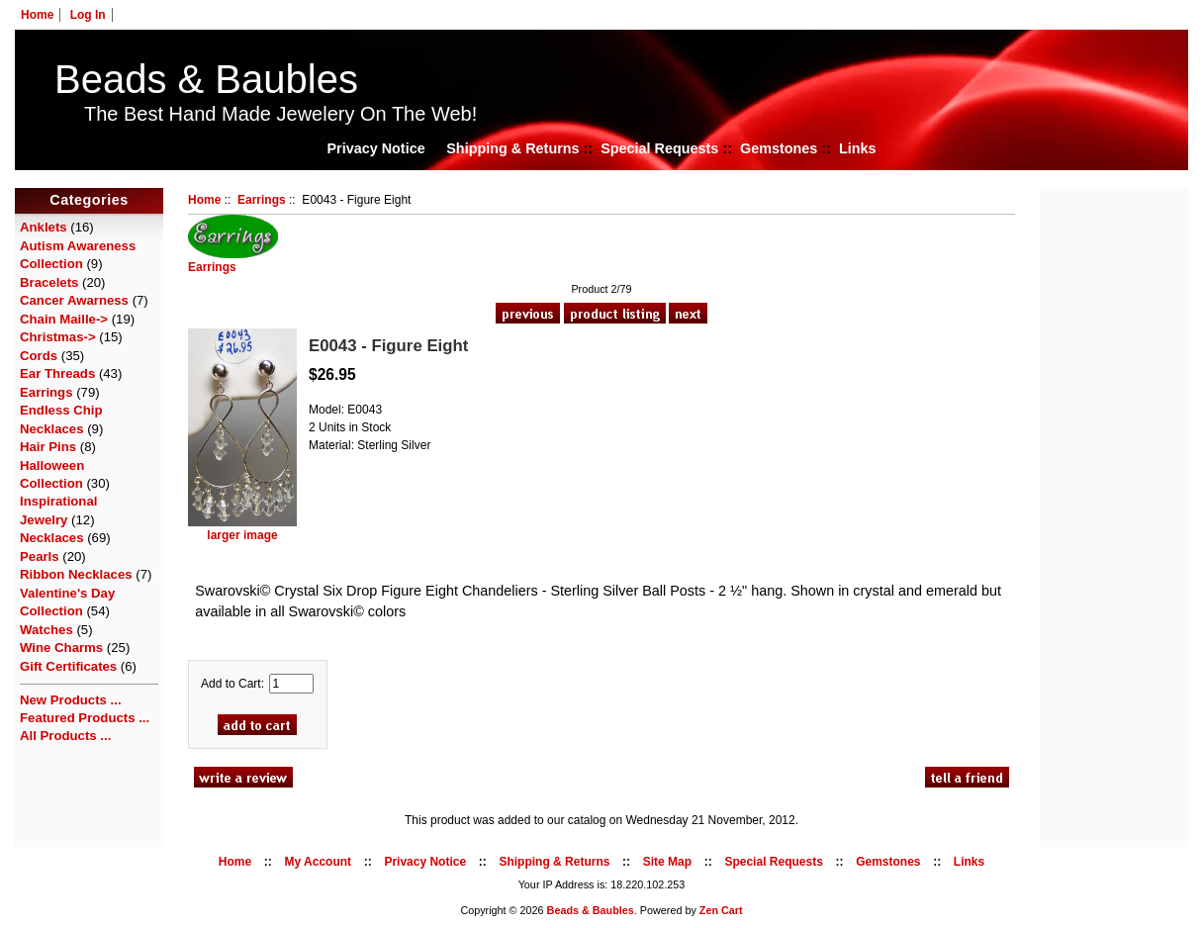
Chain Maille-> (64, 319)
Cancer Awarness (74, 300)
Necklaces (52, 537)
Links (858, 148)
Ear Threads (57, 373)
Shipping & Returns (512, 148)
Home (37, 15)
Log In (88, 15)
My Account (318, 862)
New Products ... (71, 700)
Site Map (667, 862)
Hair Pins (48, 446)
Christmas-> (58, 336)
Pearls (39, 556)
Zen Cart (721, 910)
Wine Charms (61, 647)
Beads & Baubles (206, 79)
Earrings (261, 200)
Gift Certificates (68, 666)
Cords (38, 355)
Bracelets (49, 282)
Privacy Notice (375, 148)
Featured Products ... (84, 717)
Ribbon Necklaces (76, 574)
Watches (46, 629)
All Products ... (65, 735)
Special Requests (659, 148)
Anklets (43, 227)
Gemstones (778, 148)
